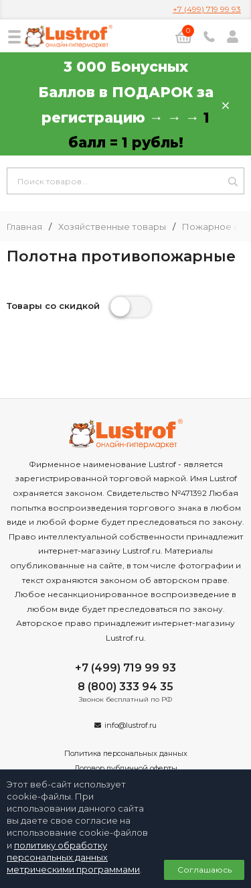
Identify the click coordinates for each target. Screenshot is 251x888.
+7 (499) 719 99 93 (207, 9)
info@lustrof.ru (130, 725)
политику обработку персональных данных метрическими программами (73, 857)
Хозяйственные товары (112, 227)
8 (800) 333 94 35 (125, 686)
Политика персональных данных (125, 753)
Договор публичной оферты (125, 768)
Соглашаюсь (204, 870)
